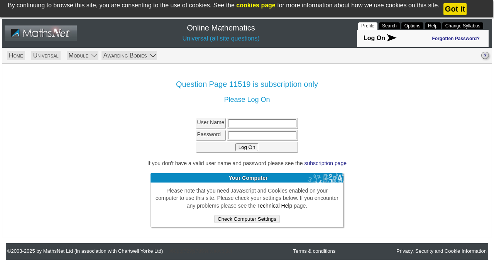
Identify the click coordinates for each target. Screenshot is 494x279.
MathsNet (40, 33)
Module (83, 55)
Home (16, 55)
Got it (455, 9)
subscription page (325, 163)
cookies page (255, 5)
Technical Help (274, 206)
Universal (46, 55)
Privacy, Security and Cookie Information (441, 251)
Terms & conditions (314, 251)
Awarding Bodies (129, 55)
